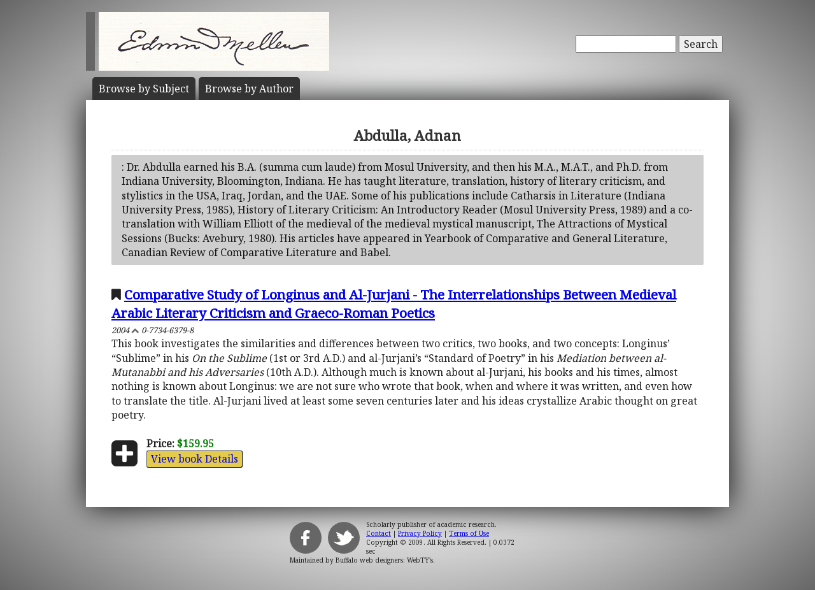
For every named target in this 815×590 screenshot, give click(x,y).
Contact (378, 533)
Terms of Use (469, 533)
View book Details (194, 459)
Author (249, 88)
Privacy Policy (420, 533)
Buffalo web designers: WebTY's (384, 560)
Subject (144, 88)
